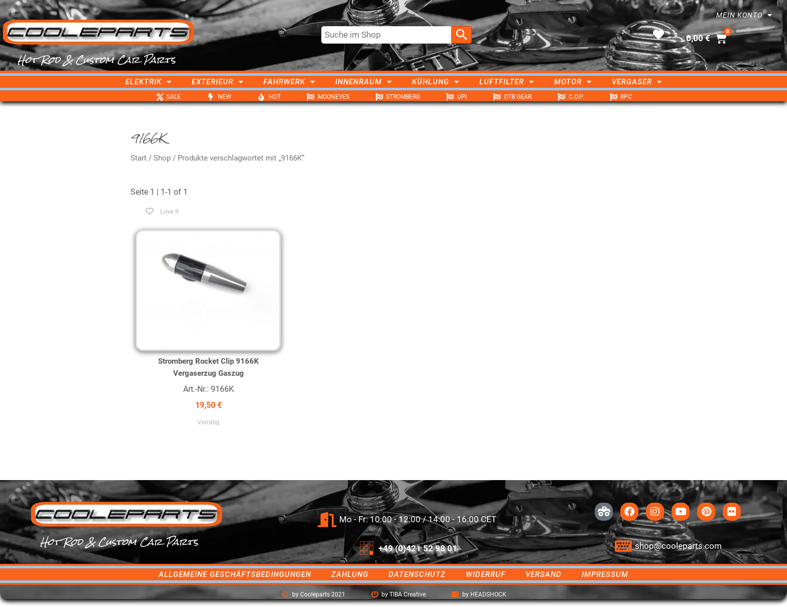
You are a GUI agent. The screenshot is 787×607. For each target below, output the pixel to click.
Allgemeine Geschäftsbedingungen (235, 574)
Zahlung (349, 574)
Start (138, 158)
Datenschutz (417, 574)
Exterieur (217, 82)
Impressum (605, 574)
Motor (573, 82)
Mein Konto (744, 15)
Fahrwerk (289, 82)
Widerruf (485, 574)
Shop (162, 158)
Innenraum (363, 82)
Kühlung (435, 82)
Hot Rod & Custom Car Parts (97, 60)
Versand (544, 574)
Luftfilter (506, 82)
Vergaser (637, 82)
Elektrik (148, 82)
